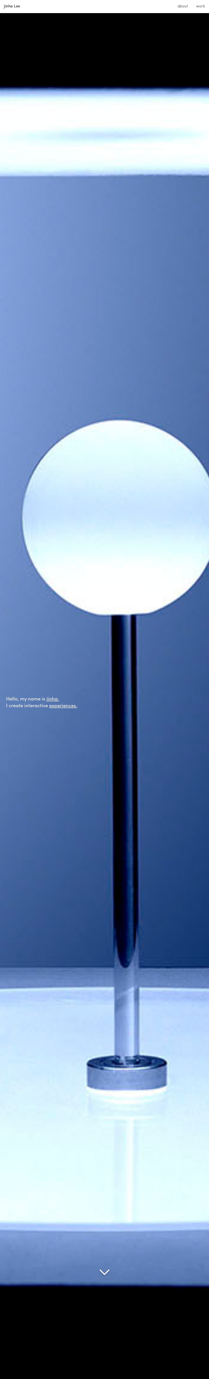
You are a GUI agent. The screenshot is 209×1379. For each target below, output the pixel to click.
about (183, 6)
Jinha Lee (12, 6)
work (200, 6)
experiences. (63, 706)
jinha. (53, 699)
